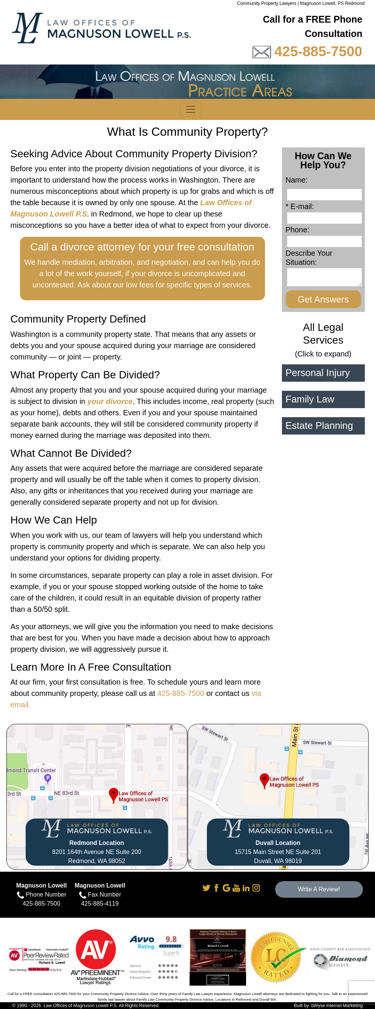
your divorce (110, 401)
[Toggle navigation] (190, 109)
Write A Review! (319, 889)
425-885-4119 (100, 903)
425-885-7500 (318, 51)
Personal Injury (318, 372)
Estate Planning (319, 425)
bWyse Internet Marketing (337, 1005)
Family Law (310, 399)
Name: (299, 180)
